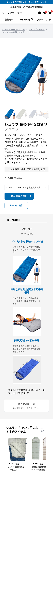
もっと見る (43, 429)
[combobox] (26, 187)
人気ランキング (44, 19)
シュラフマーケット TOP (13, 29)
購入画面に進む (21, 196)
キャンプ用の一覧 (37, 29)
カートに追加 (16, 205)
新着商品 (9, 19)
